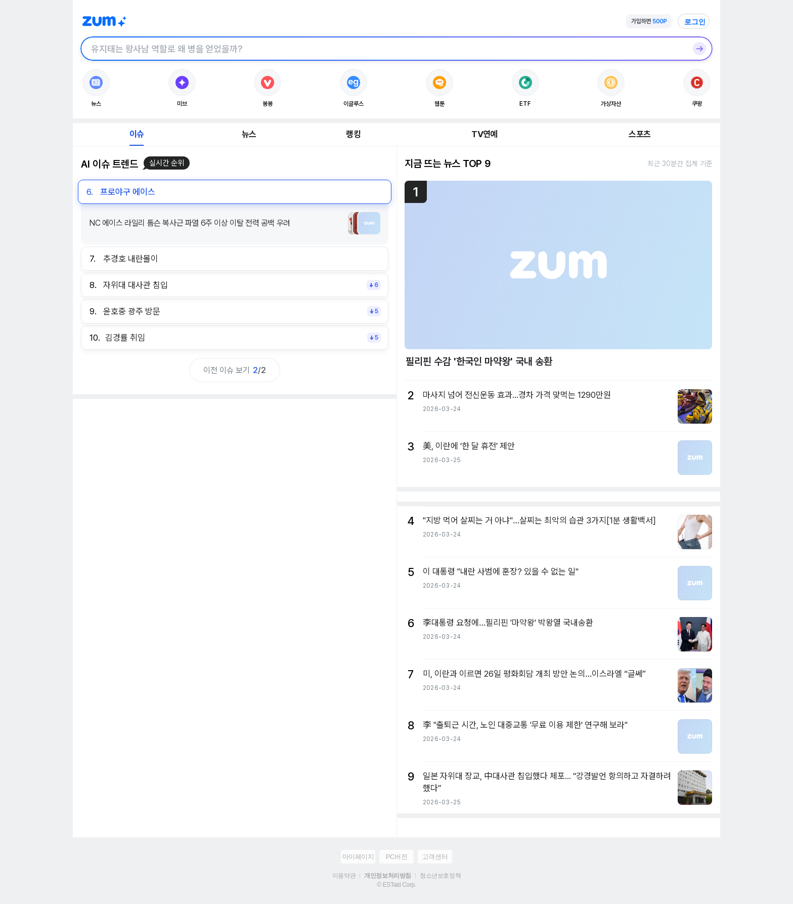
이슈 (136, 134)
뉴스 (249, 134)
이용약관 (344, 875)
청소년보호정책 (440, 875)
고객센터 (435, 856)
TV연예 (484, 134)
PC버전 (396, 856)
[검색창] (383, 49)
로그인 (695, 22)
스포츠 (639, 134)
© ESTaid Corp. (396, 884)
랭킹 (353, 134)
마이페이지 (358, 856)
